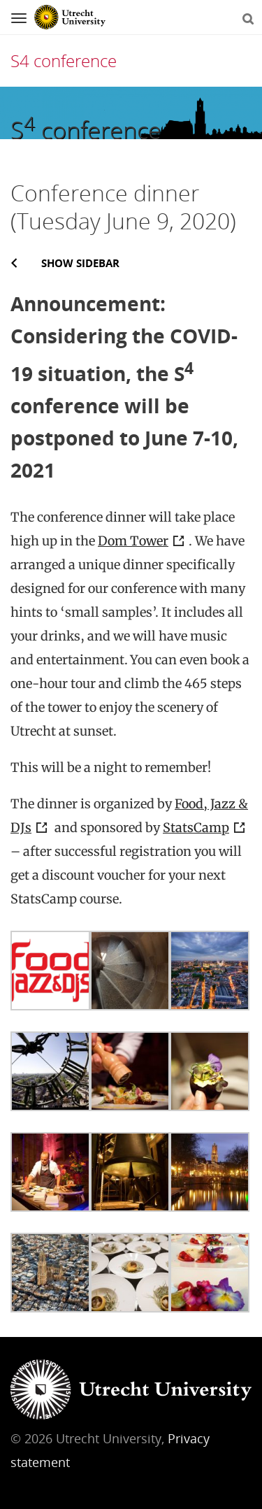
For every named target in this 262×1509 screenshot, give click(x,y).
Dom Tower (133, 541)
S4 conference (63, 60)
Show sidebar (80, 263)
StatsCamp (196, 828)
